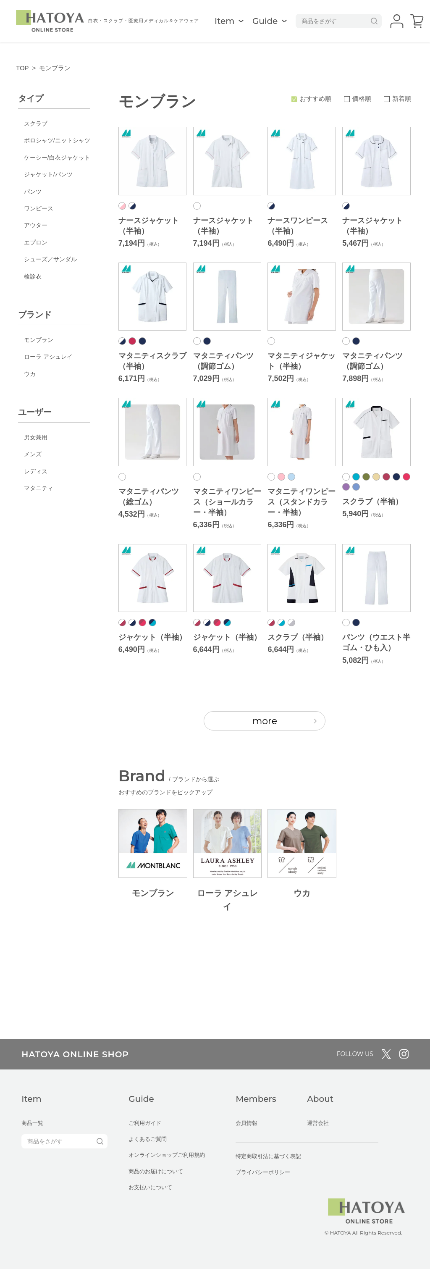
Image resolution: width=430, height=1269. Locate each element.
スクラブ (35, 123)
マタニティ (38, 488)
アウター (35, 225)
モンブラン (38, 339)
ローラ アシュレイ (48, 356)
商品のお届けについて (155, 1171)
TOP (22, 67)
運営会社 (318, 1123)
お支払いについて (150, 1187)
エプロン (35, 242)
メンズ (33, 454)
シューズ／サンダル (50, 259)
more (284, 721)
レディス (35, 471)
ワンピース (38, 208)
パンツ (33, 191)
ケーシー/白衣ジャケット (57, 157)
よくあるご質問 (147, 1139)
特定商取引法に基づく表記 (268, 1156)
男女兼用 (35, 437)
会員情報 (246, 1123)
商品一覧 (32, 1123)
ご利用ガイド (144, 1123)
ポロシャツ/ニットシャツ (57, 140)
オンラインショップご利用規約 (166, 1155)
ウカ (30, 373)
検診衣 (33, 276)
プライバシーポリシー (263, 1172)
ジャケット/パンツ (48, 174)
